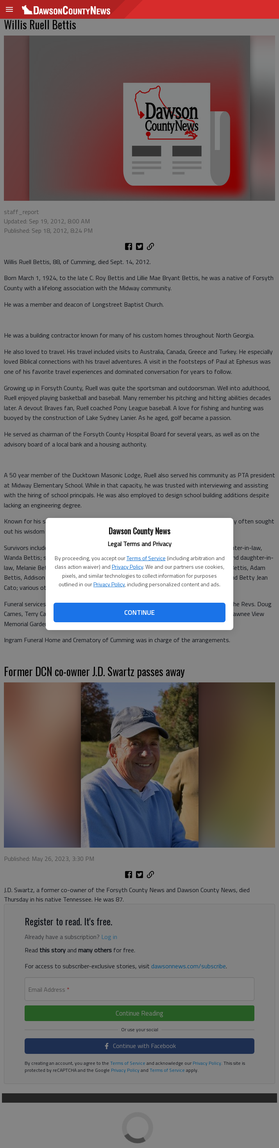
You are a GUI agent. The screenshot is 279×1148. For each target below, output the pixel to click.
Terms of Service (146, 558)
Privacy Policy (127, 566)
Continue (139, 612)
